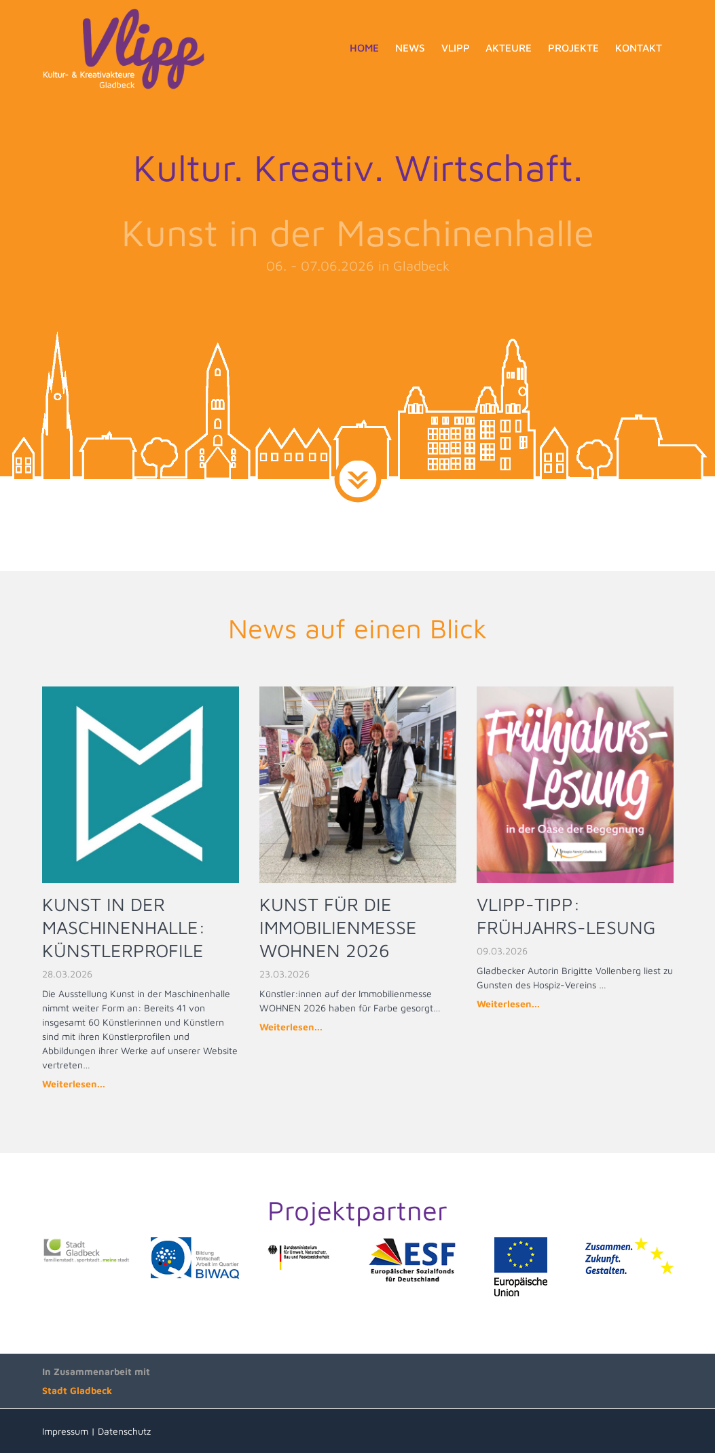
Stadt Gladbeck (77, 1390)
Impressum (65, 1431)
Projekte (573, 47)
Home (364, 47)
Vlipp (455, 47)
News (410, 47)
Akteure (508, 47)
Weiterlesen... (73, 1083)
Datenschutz (124, 1431)
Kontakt (638, 47)
